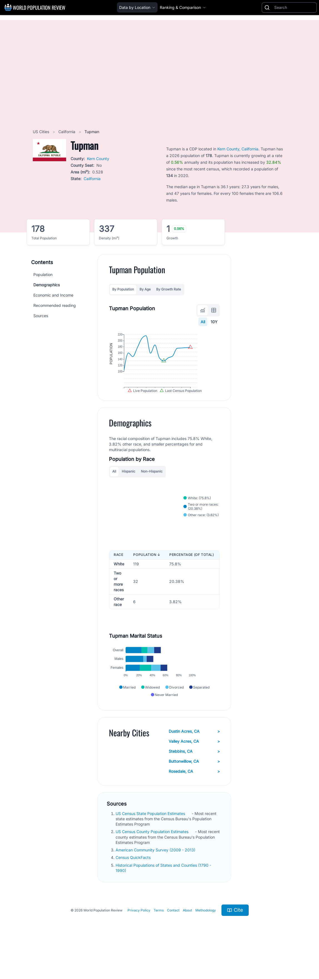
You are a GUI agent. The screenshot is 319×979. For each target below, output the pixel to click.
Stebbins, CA (194, 778)
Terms (159, 937)
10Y (214, 321)
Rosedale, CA (194, 798)
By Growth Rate (168, 289)
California (67, 131)
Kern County (98, 158)
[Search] (294, 8)
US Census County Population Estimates (153, 859)
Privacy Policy (139, 937)
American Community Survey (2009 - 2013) (156, 877)
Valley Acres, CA (194, 768)
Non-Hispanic (152, 487)
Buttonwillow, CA (194, 788)
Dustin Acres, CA (194, 758)
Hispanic (128, 487)
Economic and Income (53, 295)
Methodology (205, 937)
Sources (40, 315)
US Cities (41, 131)
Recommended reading (54, 305)
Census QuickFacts (134, 885)
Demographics (46, 284)
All (203, 321)
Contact (173, 937)
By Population (123, 289)
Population (43, 274)
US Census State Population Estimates (151, 840)
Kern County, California (237, 148)
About (187, 937)
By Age (145, 289)
